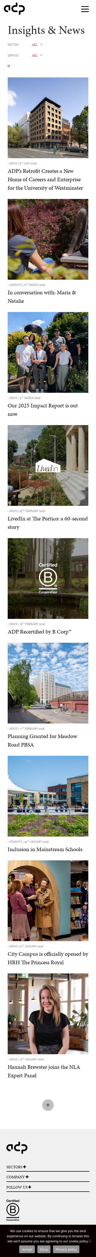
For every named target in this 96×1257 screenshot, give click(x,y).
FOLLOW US (18, 1187)
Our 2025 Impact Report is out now (43, 407)
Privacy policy (66, 1249)
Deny (44, 1249)
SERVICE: (13, 55)
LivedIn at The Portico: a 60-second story (48, 520)
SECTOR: (13, 44)
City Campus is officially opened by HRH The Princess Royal (48, 955)
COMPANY (17, 1177)
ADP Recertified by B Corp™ (39, 629)
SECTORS (16, 1167)
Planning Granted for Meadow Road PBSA (42, 737)
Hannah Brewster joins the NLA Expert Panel (44, 1068)
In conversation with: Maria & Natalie (42, 294)
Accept (27, 1249)
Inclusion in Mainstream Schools (45, 846)
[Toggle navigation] (85, 9)
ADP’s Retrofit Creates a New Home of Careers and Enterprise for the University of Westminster (45, 176)
